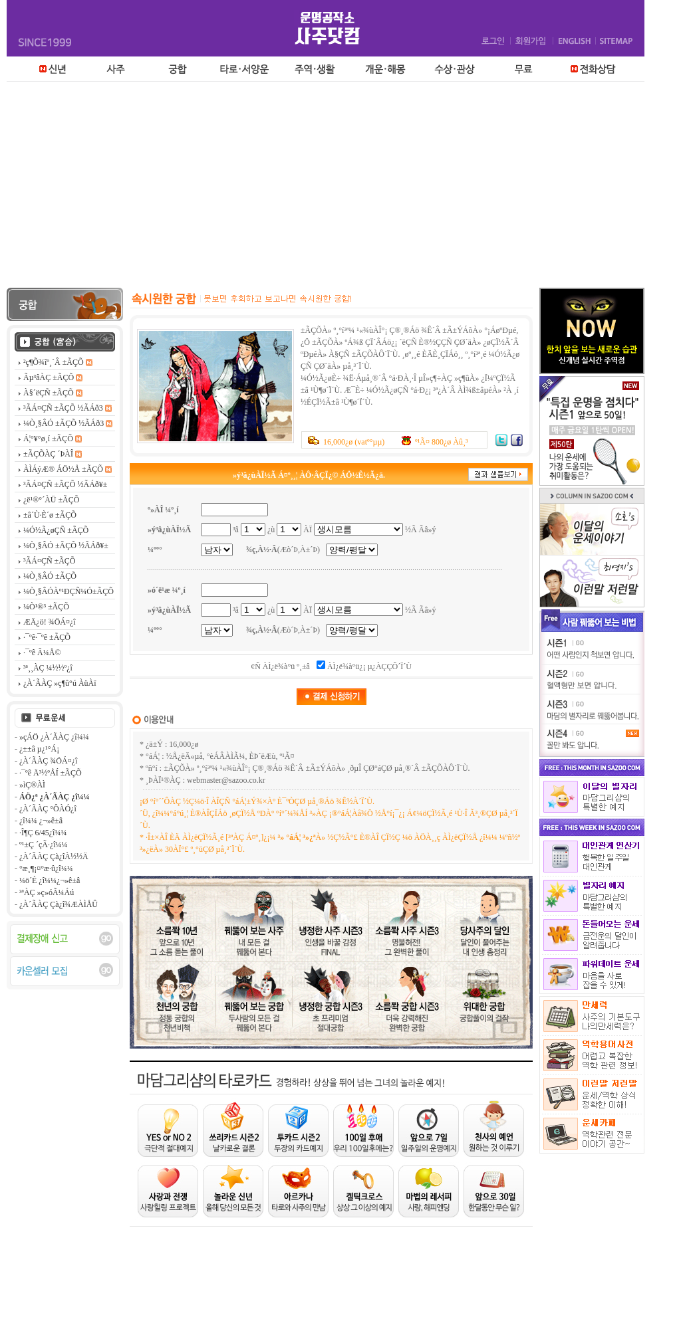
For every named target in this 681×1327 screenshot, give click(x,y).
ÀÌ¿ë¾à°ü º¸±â (286, 666)
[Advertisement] (340, 188)
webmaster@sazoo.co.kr (226, 780)
